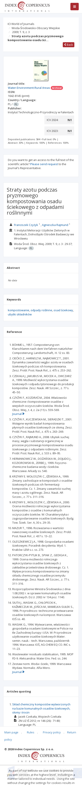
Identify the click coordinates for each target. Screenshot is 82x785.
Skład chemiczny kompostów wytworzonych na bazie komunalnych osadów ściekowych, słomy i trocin (41, 708)
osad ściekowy (63, 310)
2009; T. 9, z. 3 (21, 32)
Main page (11, 732)
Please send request (44, 164)
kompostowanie (18, 310)
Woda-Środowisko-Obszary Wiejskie (36, 28)
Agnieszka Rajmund (55, 225)
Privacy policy (52, 732)
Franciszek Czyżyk (26, 225)
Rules (30, 732)
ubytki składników (20, 314)
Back (68, 45)
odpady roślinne (41, 310)
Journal (18, 414)
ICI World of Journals (21, 24)
